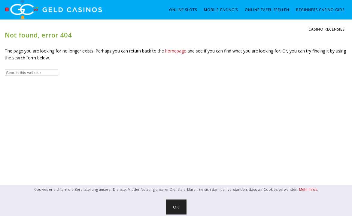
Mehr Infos (308, 189)
